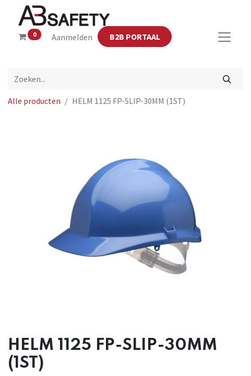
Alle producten (34, 101)
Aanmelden (72, 37)
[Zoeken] (227, 78)
